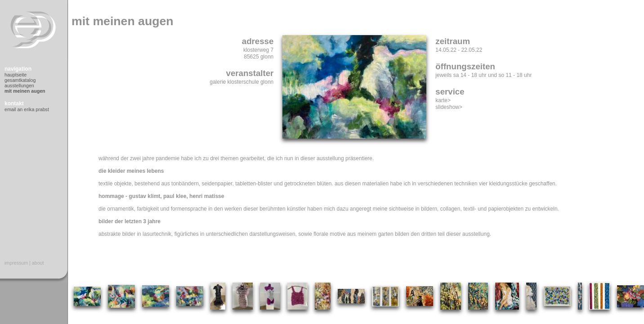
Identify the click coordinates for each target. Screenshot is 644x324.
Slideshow (447, 107)
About (38, 263)
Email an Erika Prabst (26, 109)
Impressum (16, 263)
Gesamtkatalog (20, 80)
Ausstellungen (19, 85)
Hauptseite (15, 74)
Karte (441, 100)
